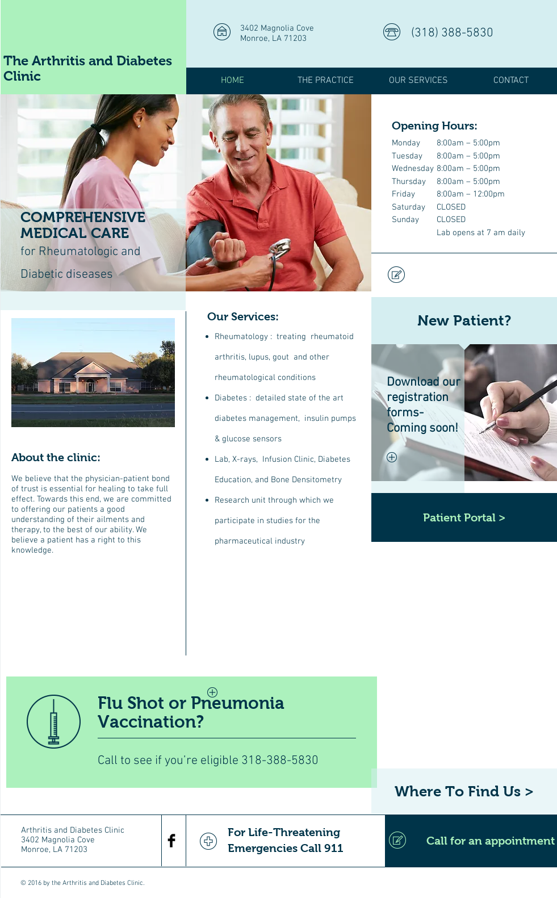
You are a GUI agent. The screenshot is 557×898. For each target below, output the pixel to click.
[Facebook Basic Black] (171, 840)
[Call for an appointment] (471, 841)
